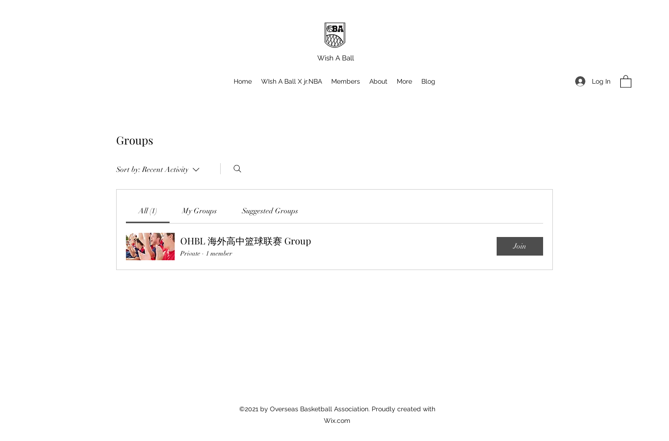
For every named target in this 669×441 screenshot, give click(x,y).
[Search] (237, 168)
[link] (147, 211)
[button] (404, 81)
